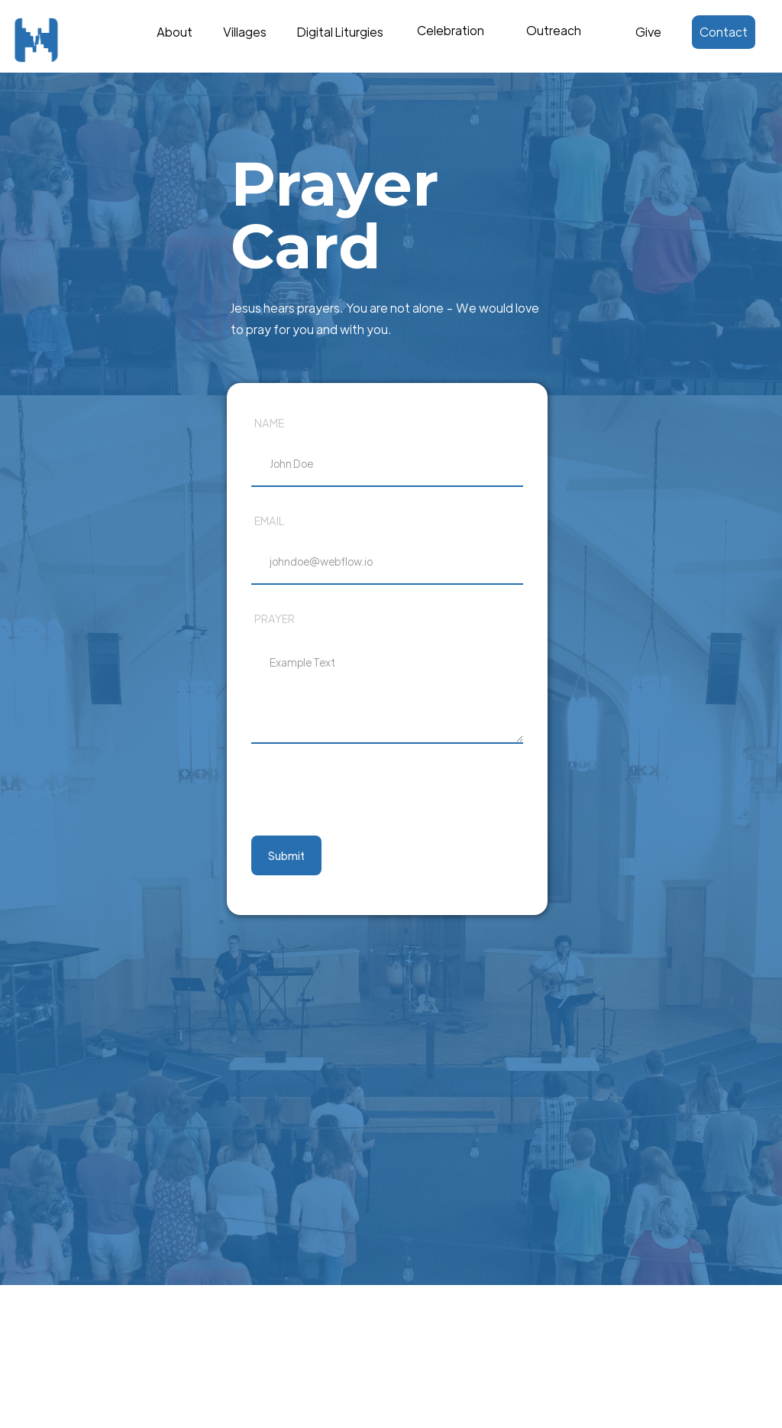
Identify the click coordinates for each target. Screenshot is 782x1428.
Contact (724, 32)
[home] (64, 40)
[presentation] (367, 792)
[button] (450, 40)
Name (269, 423)
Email (269, 520)
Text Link (454, 28)
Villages (245, 32)
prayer (274, 618)
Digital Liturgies (340, 32)
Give (648, 32)
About (174, 32)
